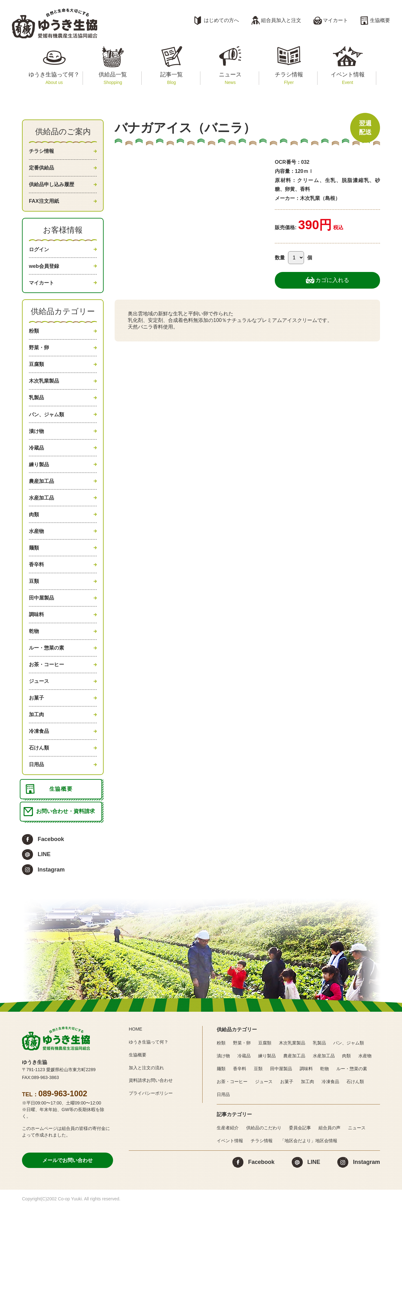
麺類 (34, 595)
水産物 (37, 576)
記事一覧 (171, 78)
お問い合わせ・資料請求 (67, 897)
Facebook (51, 926)
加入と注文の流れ (149, 1154)
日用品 (37, 841)
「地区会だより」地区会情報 (308, 1227)
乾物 (34, 690)
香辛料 (37, 614)
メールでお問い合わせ (67, 1247)
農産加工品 (43, 519)
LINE (44, 941)
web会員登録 (45, 278)
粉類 (34, 348)
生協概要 (380, 20)
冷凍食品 (40, 804)
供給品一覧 (112, 78)
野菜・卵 (40, 367)
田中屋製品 (43, 652)
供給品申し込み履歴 (54, 190)
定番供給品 (43, 171)
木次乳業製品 (46, 405)
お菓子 (37, 766)
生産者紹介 (228, 1214)
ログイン (40, 260)
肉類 (34, 557)
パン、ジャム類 (48, 443)
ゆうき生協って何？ (54, 78)
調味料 (37, 671)
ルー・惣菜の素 (48, 709)
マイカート (335, 20)
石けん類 (40, 823)
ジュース (40, 747)
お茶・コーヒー (48, 728)
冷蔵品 (37, 481)
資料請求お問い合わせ (154, 1167)
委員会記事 (300, 1214)
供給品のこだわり (263, 1214)
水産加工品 (43, 538)
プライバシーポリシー (154, 1180)
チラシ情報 (288, 78)
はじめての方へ (221, 20)
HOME (136, 1116)
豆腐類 (37, 386)
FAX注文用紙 (45, 209)
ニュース (230, 78)
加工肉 (37, 785)
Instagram (51, 957)
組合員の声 (329, 1214)
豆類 (34, 633)
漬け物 (37, 462)
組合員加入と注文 (281, 20)
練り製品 (40, 500)
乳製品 (37, 424)
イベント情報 (347, 78)
